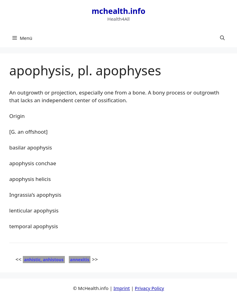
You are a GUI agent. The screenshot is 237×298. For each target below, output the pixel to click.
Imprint (122, 288)
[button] (222, 38)
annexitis (79, 259)
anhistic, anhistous (44, 259)
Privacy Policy (149, 288)
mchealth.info (118, 11)
